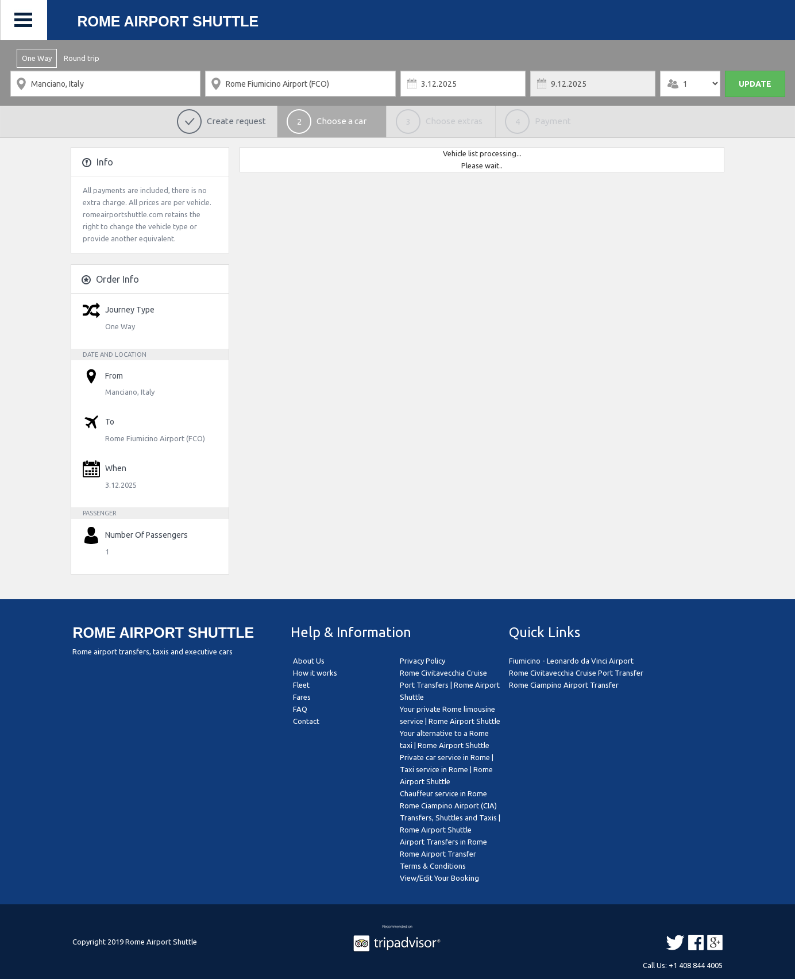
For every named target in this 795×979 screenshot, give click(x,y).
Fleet (301, 685)
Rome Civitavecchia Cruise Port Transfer (576, 673)
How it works (315, 673)
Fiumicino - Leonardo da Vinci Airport (571, 661)
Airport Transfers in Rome (443, 842)
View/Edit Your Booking (439, 878)
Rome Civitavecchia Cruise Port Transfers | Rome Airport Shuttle (450, 685)
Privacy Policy (422, 661)
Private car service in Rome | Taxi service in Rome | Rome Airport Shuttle (446, 769)
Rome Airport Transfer (438, 854)
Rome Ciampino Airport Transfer (564, 685)
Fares (302, 697)
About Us (309, 661)
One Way (37, 58)
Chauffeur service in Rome (443, 793)
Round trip (81, 58)
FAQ (300, 709)
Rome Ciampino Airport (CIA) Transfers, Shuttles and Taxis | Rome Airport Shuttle (450, 817)
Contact (306, 721)
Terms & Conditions (433, 866)
